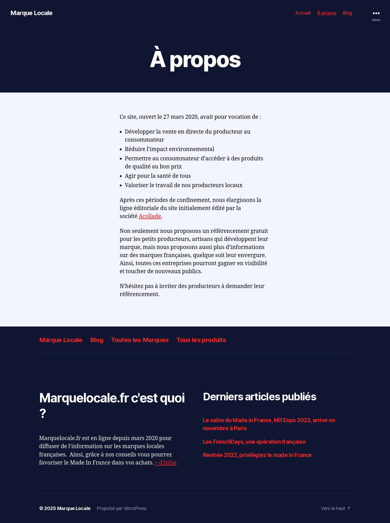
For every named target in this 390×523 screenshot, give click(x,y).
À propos (326, 13)
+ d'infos (166, 462)
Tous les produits (201, 340)
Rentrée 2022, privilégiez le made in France (257, 455)
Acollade (150, 216)
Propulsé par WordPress (122, 508)
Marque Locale (31, 13)
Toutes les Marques (140, 340)
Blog (347, 13)
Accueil (302, 13)
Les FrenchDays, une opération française (254, 442)
